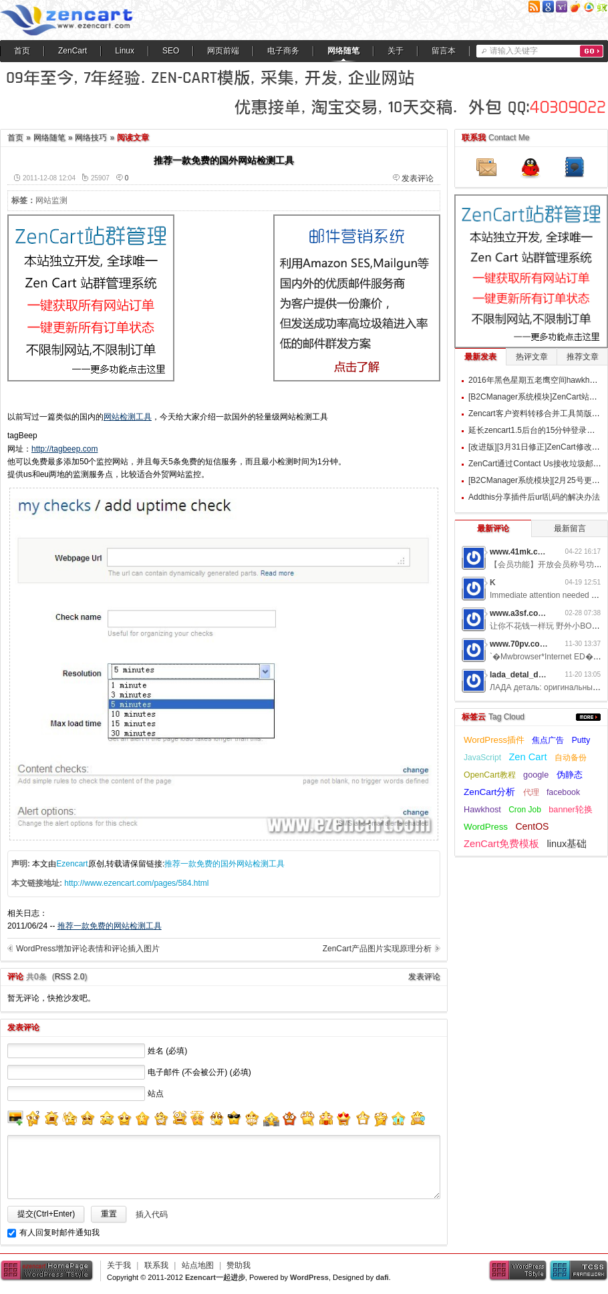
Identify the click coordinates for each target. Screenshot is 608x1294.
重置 (109, 1214)
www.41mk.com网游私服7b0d (545, 551)
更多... (588, 717)
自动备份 (571, 757)
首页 (22, 50)
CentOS (532, 826)
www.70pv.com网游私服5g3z (543, 644)
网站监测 (51, 200)
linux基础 (567, 843)
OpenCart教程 (490, 775)
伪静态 (570, 775)
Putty (581, 740)
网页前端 (223, 50)
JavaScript (482, 757)
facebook (563, 792)
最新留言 (570, 528)
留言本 (444, 50)
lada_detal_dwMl (521, 674)
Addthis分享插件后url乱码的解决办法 (534, 497)
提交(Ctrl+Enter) (46, 1214)
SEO (170, 50)
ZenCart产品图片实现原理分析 (377, 948)
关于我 (119, 1265)
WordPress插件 (494, 740)
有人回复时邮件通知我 (59, 1232)
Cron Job (524, 809)
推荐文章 (583, 356)
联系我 (156, 1265)
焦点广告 (548, 740)
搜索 (591, 51)
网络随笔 (343, 50)
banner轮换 (571, 809)
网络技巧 (91, 137)
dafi (382, 1277)
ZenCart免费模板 (501, 843)
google (536, 775)
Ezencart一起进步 (215, 1277)
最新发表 (480, 356)
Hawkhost (482, 809)
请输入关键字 (514, 50)
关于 (396, 50)
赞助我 (238, 1265)
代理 (531, 792)
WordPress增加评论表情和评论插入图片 (88, 948)
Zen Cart (527, 757)
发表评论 (418, 178)
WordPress (486, 827)
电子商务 (283, 50)
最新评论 (493, 528)
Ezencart (72, 863)
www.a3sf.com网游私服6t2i (540, 613)
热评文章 (532, 356)
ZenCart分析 (489, 792)
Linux (124, 50)
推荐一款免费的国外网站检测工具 (224, 863)
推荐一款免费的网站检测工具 (109, 926)
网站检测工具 (128, 417)
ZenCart (72, 50)
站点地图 (198, 1265)
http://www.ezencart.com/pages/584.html (136, 883)
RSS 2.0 (70, 976)
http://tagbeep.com (64, 449)
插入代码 (152, 1214)
